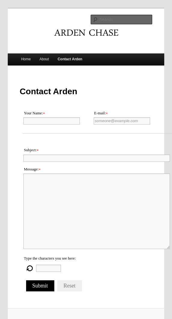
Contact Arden (70, 59)
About (44, 59)
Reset (70, 286)
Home (26, 59)
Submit (40, 286)
